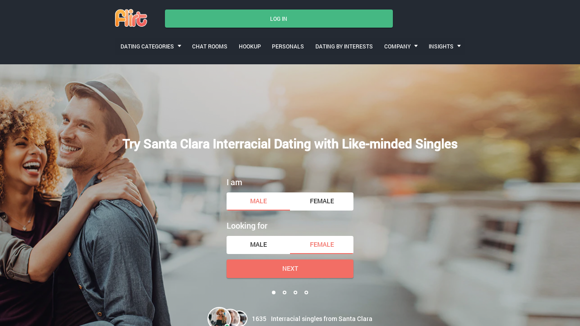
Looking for (247, 223)
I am (234, 179)
